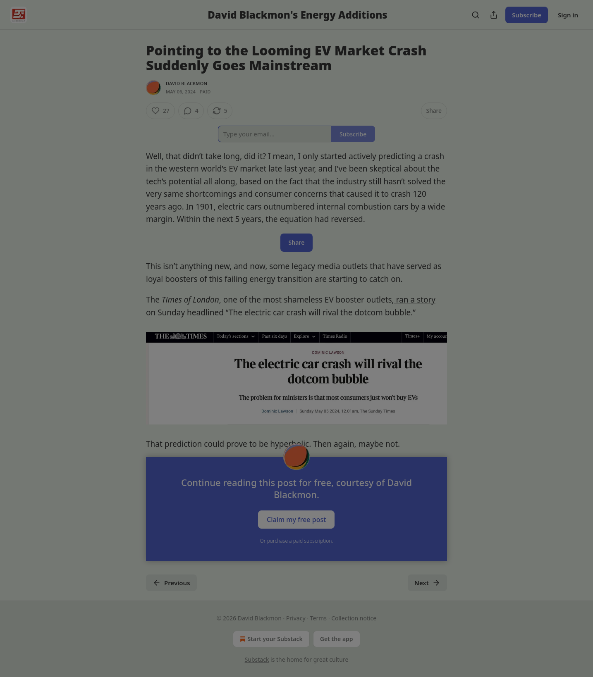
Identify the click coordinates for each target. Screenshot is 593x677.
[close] (376, 268)
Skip (296, 398)
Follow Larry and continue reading (296, 378)
